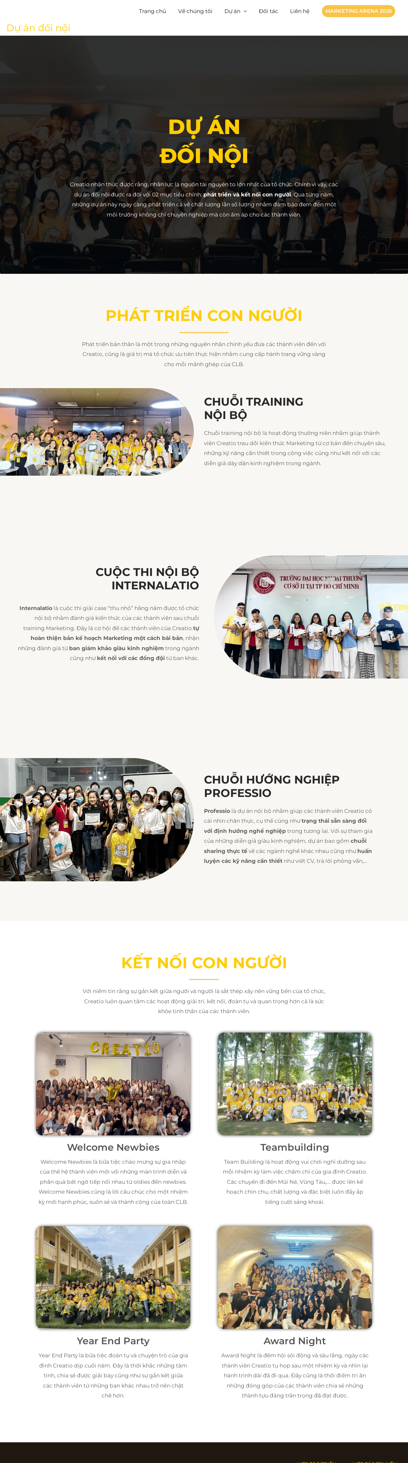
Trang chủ (157, 11)
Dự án (235, 11)
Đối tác (270, 11)
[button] (358, 11)
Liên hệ (300, 11)
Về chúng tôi (199, 11)
